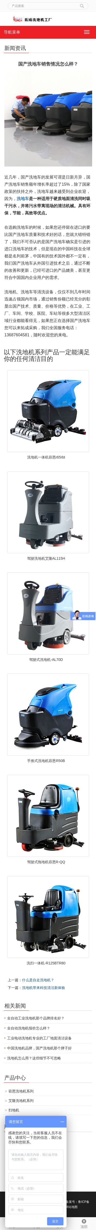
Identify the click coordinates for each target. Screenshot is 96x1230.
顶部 (84, 1223)
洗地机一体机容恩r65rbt (46, 457)
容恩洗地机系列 (21, 1091)
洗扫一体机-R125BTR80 (46, 963)
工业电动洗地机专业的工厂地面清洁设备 (39, 1038)
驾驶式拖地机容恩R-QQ (46, 862)
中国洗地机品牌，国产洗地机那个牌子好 (39, 1048)
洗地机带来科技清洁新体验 (43, 988)
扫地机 (13, 1110)
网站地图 (71, 1207)
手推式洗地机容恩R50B (46, 761)
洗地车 (23, 198)
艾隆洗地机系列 (21, 1101)
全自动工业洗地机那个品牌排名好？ (36, 1018)
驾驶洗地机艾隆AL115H (46, 558)
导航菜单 (12, 32)
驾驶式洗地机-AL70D (46, 660)
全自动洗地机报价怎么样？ (28, 1028)
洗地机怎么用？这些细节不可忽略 (34, 1058)
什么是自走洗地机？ (38, 980)
